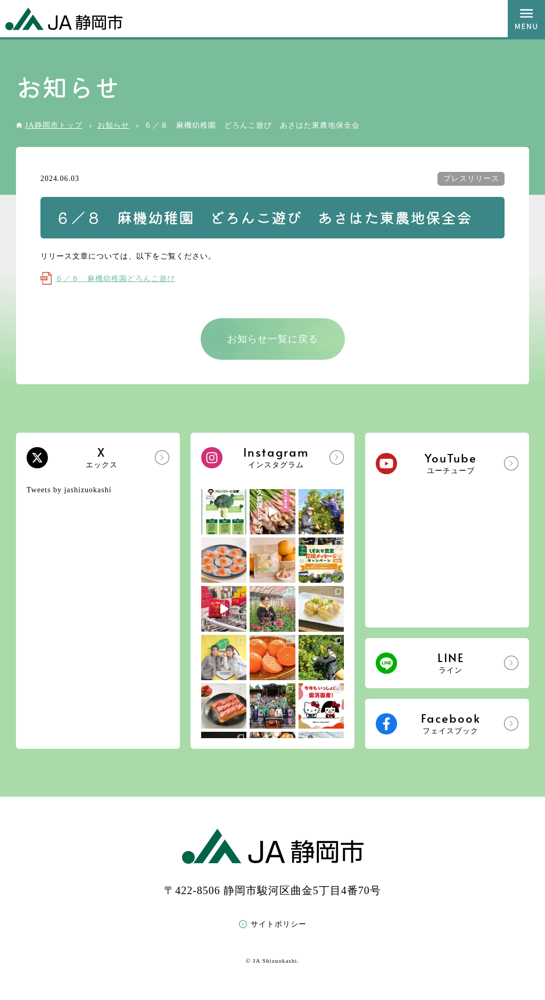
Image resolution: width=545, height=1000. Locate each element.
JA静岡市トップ (53, 125)
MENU (526, 18)
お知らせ (113, 125)
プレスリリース (471, 179)
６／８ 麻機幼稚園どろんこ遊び (115, 279)
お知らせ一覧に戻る (272, 339)
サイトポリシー (279, 924)
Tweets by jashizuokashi (69, 490)
